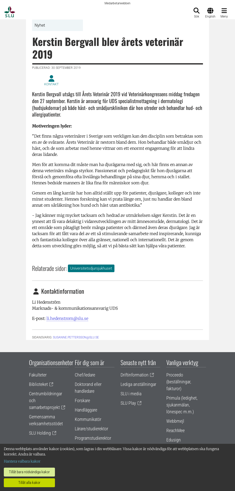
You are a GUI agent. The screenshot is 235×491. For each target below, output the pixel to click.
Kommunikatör (88, 419)
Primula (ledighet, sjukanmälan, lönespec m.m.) (181, 404)
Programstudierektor (93, 438)
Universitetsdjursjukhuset (91, 268)
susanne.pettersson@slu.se (76, 337)
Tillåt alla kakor (29, 482)
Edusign (173, 440)
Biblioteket (38, 384)
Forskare (82, 400)
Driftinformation (135, 375)
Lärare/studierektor (91, 428)
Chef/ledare (85, 375)
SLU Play (128, 403)
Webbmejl (175, 421)
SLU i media (131, 393)
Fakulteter (38, 375)
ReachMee (175, 430)
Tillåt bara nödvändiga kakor (29, 472)
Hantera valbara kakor (22, 461)
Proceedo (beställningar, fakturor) (178, 381)
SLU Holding (40, 433)
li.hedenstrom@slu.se (67, 318)
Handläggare (86, 410)
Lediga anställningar (138, 384)
